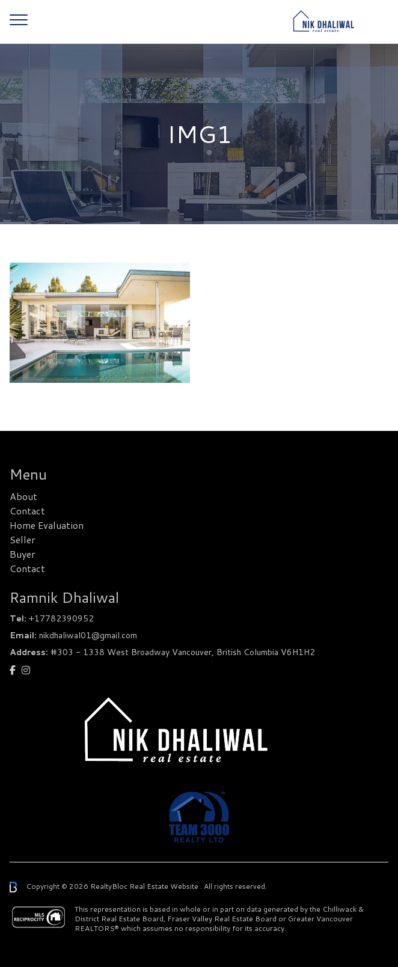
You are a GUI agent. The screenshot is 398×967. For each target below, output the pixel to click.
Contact (27, 510)
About (23, 496)
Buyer (22, 554)
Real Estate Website (164, 886)
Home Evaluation (47, 525)
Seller (22, 539)
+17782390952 (61, 618)
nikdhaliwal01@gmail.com (88, 635)
